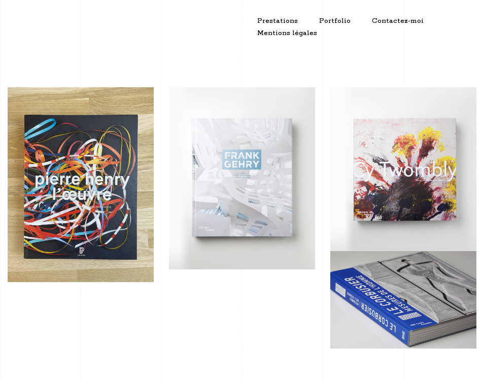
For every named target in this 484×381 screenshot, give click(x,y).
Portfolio (335, 21)
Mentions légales (287, 33)
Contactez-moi (398, 21)
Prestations (277, 21)
